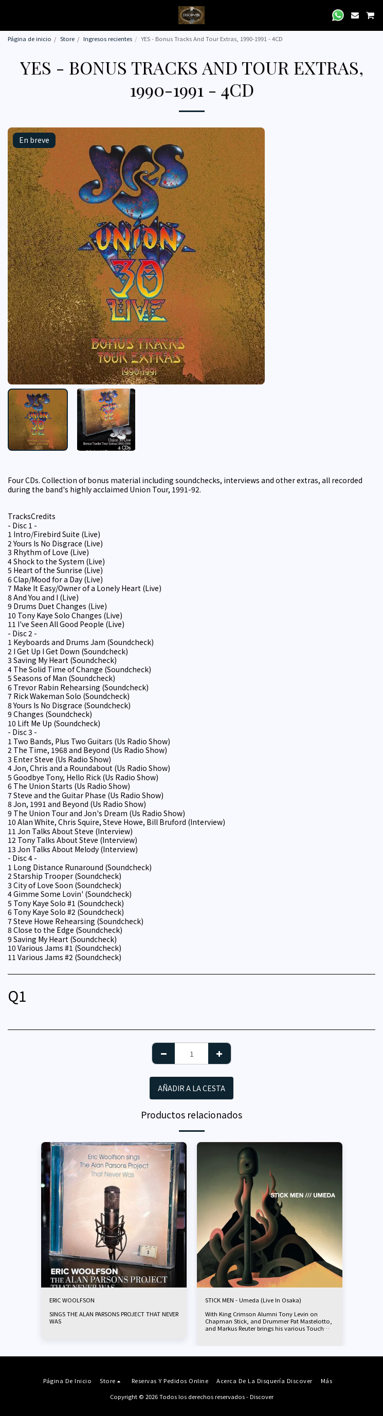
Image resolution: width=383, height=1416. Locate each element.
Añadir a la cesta (191, 1088)
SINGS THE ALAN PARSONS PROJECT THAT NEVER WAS (113, 1317)
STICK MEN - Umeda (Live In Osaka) (253, 1300)
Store (67, 38)
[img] (114, 1215)
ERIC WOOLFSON (72, 1300)
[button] (11, 15)
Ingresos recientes (107, 38)
